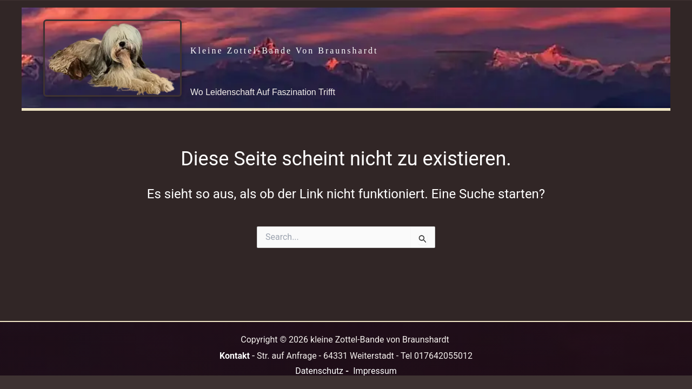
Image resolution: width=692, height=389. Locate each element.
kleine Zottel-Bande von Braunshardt (284, 50)
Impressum (375, 371)
